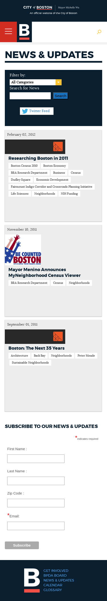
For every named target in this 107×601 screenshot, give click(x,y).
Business (59, 172)
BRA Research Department (29, 172)
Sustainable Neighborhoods (30, 362)
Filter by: (17, 75)
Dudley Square (20, 179)
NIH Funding (69, 193)
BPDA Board (55, 575)
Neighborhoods (44, 193)
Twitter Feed (39, 111)
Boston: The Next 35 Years (36, 348)
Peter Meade (86, 355)
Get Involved (55, 571)
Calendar (52, 585)
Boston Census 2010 (24, 165)
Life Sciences (20, 193)
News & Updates (58, 580)
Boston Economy (54, 165)
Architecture (19, 355)
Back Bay (39, 355)
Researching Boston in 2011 (38, 158)
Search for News (24, 88)
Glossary (52, 590)
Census (76, 172)
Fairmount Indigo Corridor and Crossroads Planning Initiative (51, 186)
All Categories (22, 82)
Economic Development (52, 179)
